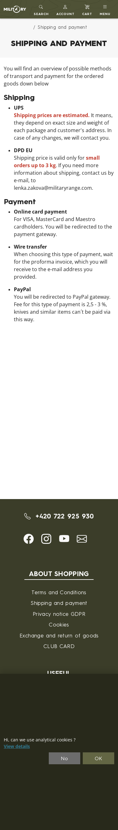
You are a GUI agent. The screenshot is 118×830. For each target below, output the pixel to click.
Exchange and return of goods (59, 635)
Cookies (59, 624)
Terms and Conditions (58, 592)
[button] (66, 9)
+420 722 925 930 (59, 516)
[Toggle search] (41, 9)
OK (99, 758)
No (64, 758)
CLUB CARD (59, 646)
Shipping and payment (59, 603)
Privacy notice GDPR (59, 614)
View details (17, 746)
